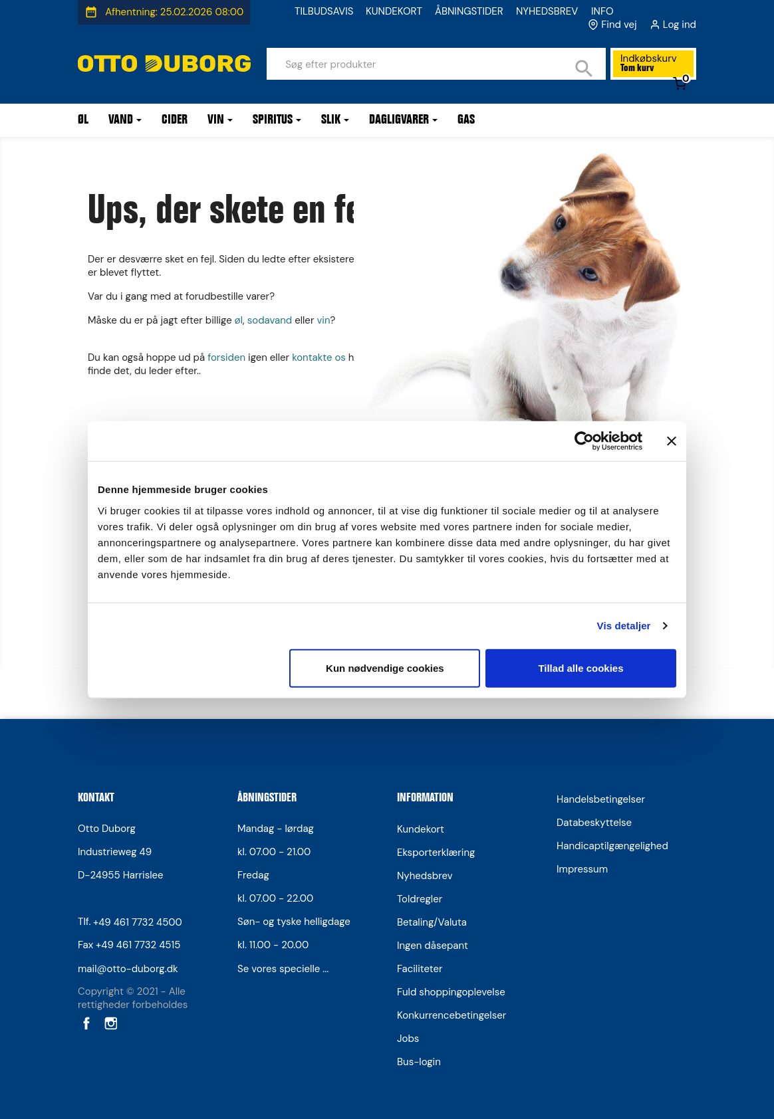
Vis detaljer (624, 625)
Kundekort (420, 829)
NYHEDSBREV (547, 11)
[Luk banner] (671, 441)
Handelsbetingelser (601, 799)
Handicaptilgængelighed (612, 846)
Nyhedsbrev (425, 875)
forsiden (226, 357)
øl (239, 320)
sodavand (269, 320)
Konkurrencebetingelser (451, 1015)
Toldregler (419, 899)
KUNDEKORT (394, 11)
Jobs (408, 1038)
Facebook (85, 1023)
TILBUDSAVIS (324, 11)
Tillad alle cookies (580, 667)
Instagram (109, 1023)
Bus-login (419, 1061)
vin (323, 320)
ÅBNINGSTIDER (469, 11)
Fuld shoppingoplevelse (451, 992)
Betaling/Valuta (432, 922)
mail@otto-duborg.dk (128, 968)
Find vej (618, 24)
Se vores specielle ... (282, 968)
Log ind (679, 24)
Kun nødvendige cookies (385, 667)
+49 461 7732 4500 (137, 922)
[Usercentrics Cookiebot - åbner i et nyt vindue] (584, 441)
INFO (602, 11)
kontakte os (319, 357)
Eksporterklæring (436, 852)
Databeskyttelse (594, 822)
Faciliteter (419, 968)
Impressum (582, 869)
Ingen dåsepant (432, 945)
